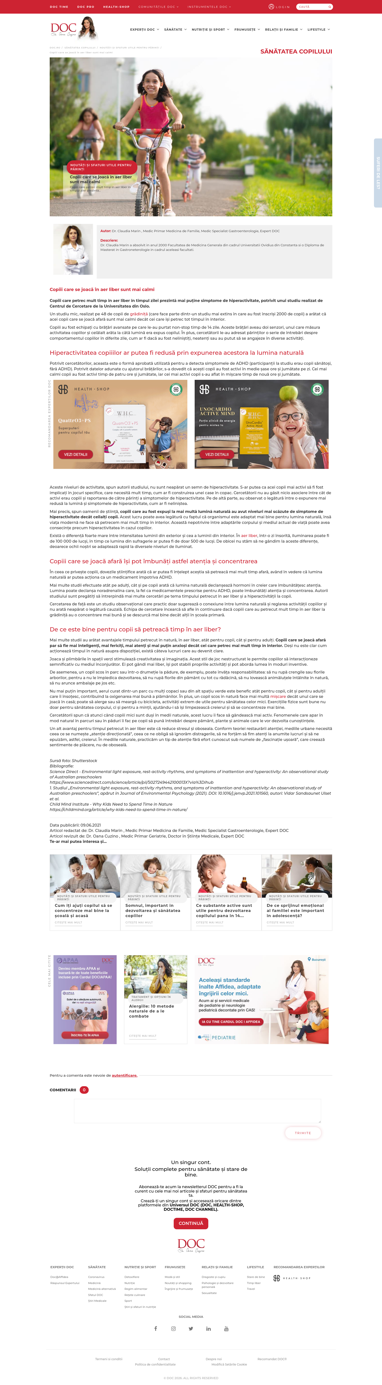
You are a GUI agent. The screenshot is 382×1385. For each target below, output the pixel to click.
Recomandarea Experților (299, 1267)
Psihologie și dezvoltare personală (218, 1285)
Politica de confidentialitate (155, 1364)
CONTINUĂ (191, 1223)
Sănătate (175, 29)
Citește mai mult (68, 922)
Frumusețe (247, 29)
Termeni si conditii (109, 1359)
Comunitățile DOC (159, 7)
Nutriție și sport (210, 29)
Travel (251, 1289)
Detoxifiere (131, 1277)
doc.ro (55, 47)
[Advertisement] (120, 424)
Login (283, 7)
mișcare (278, 696)
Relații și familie (284, 29)
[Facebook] (155, 1329)
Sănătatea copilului (80, 47)
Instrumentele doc (209, 7)
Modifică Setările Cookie (229, 1364)
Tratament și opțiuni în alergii (151, 998)
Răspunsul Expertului (64, 1283)
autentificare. (124, 1075)
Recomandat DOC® (272, 1359)
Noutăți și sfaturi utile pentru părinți (129, 47)
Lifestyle (319, 29)
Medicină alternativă (102, 1289)
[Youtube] (226, 1329)
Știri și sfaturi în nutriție (140, 1307)
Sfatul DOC (95, 1295)
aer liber (249, 535)
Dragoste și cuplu (213, 1277)
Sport (128, 1301)
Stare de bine (256, 1277)
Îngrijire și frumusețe (179, 1289)
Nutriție (129, 1283)
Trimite (303, 1133)
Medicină (94, 1283)
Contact (164, 1359)
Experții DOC (144, 29)
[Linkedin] (208, 1329)
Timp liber (254, 1283)
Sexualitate (209, 1293)
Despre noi (214, 1359)
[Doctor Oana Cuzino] (75, 29)
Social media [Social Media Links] (191, 1317)
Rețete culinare (134, 1295)
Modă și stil (172, 1277)
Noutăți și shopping (178, 1283)
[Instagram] (173, 1329)
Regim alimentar (135, 1289)
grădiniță (139, 314)
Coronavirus (96, 1277)
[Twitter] (191, 1329)
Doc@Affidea (59, 1277)
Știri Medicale (97, 1301)
